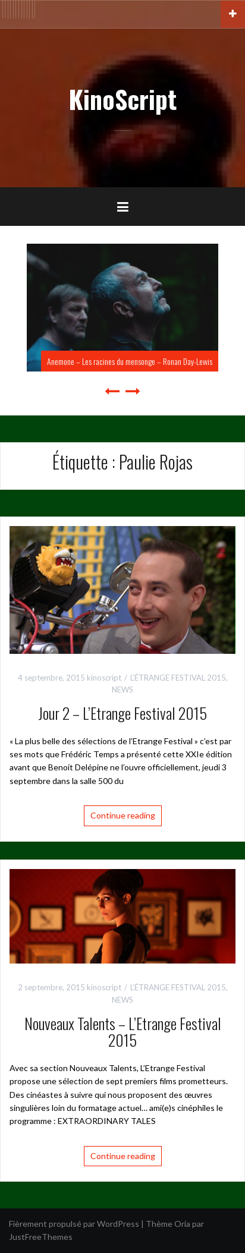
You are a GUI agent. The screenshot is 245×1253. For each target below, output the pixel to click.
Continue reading (122, 815)
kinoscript (104, 677)
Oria (182, 1224)
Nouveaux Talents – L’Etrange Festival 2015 (122, 1032)
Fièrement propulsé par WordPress (74, 1224)
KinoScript (122, 98)
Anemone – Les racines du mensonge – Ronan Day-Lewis (129, 361)
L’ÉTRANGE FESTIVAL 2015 (178, 677)
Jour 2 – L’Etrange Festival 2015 (122, 713)
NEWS (122, 689)
